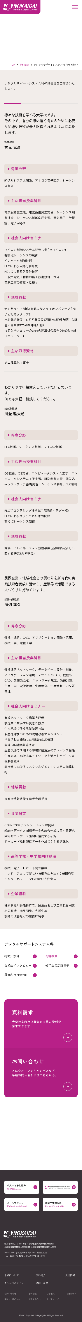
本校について (11, 1275)
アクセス (51, 1294)
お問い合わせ (10, 1294)
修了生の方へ (34, 1299)
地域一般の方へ (12, 1299)
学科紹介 (40, 1275)
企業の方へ (72, 1294)
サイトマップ (53, 1299)
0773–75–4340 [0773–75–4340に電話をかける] (16, 1256)
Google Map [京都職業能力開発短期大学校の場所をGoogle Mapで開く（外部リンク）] (42, 1253)
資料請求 (33, 1294)
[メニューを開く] (75, 7)
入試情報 (70, 1275)
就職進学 (42, 1283)
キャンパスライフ (14, 1283)
